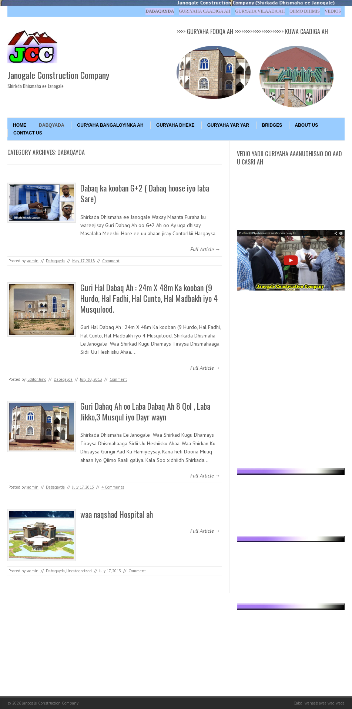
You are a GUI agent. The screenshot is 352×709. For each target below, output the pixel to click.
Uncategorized (79, 570)
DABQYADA (51, 125)
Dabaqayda (159, 11)
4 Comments (112, 487)
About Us (306, 125)
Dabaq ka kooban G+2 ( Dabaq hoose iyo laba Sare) (144, 193)
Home (19, 125)
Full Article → (205, 249)
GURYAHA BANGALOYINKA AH (110, 125)
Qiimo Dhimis (304, 11)
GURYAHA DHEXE (175, 125)
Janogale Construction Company (58, 74)
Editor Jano (36, 379)
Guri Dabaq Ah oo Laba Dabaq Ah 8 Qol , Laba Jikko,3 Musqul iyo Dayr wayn (145, 411)
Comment (111, 260)
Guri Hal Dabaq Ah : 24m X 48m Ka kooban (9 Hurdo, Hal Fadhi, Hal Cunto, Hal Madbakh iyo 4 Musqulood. (149, 298)
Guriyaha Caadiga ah (204, 11)
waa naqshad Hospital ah (116, 514)
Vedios (333, 11)
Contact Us (27, 133)
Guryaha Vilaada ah (260, 11)
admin (32, 260)
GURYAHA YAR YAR (228, 125)
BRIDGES (272, 125)
